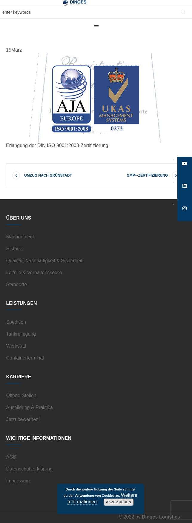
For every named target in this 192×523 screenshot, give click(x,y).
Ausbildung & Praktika (29, 407)
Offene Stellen (21, 395)
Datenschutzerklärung (29, 468)
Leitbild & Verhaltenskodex (34, 272)
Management (20, 236)
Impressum (18, 480)
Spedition (16, 322)
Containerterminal (25, 357)
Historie (14, 248)
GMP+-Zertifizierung (147, 175)
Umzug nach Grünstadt (48, 175)
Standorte (16, 284)
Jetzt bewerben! (23, 419)
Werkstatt (16, 345)
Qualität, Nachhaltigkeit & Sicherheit (44, 260)
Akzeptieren (118, 502)
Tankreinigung (21, 334)
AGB (11, 456)
